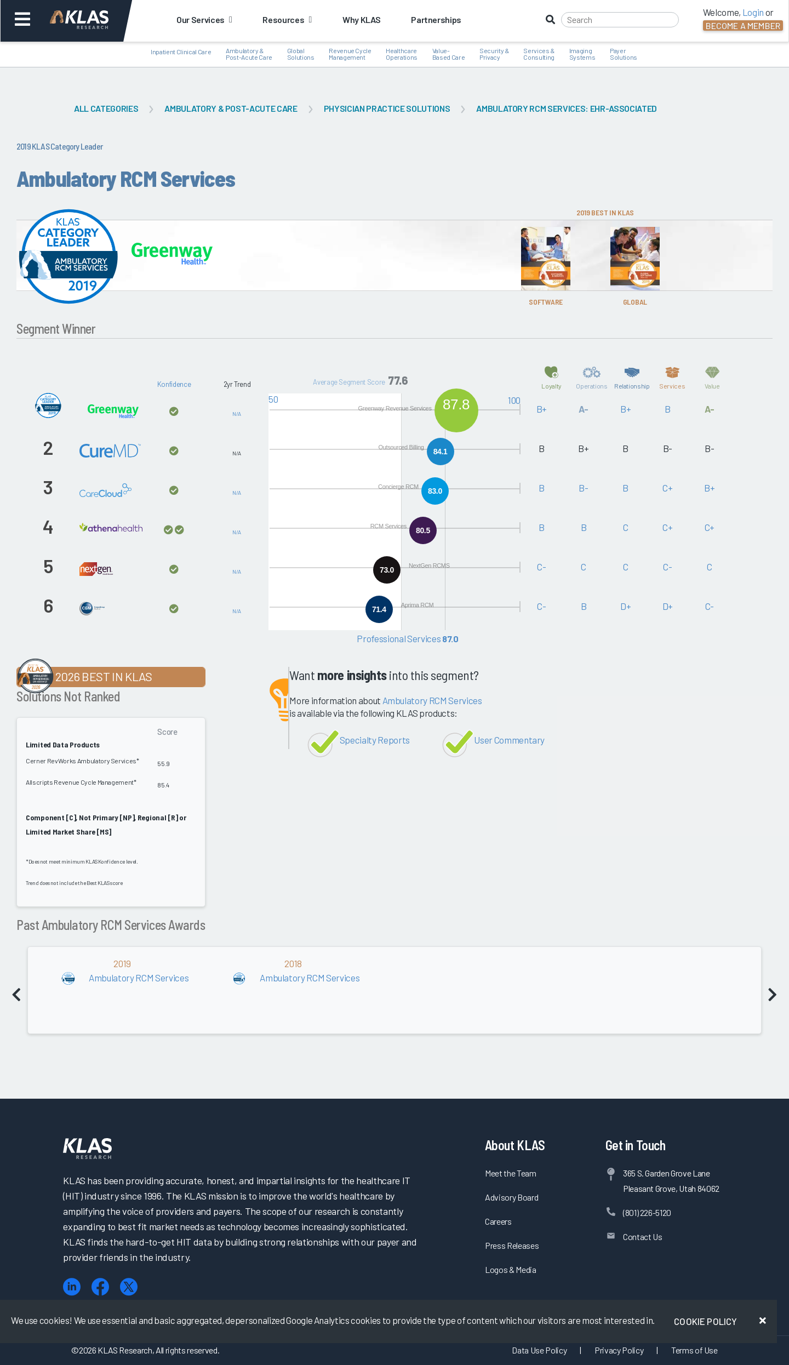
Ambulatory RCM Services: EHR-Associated (566, 108)
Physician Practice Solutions (387, 108)
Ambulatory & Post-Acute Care (230, 108)
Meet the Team (510, 1173)
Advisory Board (511, 1197)
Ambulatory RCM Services (432, 700)
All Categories (106, 108)
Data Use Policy (539, 1350)
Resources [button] (286, 19)
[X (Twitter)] (129, 1287)
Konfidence (174, 384)
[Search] (620, 19)
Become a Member (743, 25)
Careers (498, 1221)
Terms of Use (694, 1350)
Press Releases (512, 1245)
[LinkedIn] (72, 1287)
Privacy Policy (618, 1350)
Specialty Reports (375, 739)
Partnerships (436, 19)
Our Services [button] (204, 19)
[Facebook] (100, 1287)
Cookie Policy (705, 1321)
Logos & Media (510, 1269)
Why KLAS (361, 19)
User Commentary (509, 739)
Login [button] (753, 12)
